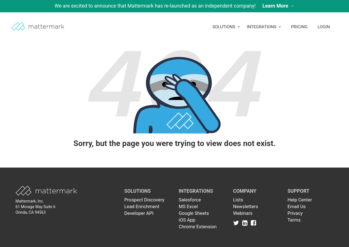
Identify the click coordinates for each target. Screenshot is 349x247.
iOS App (187, 220)
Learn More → (279, 6)
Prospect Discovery (144, 200)
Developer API (139, 213)
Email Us (297, 206)
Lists (238, 200)
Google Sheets (194, 213)
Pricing (299, 26)
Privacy (295, 213)
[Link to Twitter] (237, 222)
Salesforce (190, 200)
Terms (294, 220)
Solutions (226, 26)
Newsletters (245, 206)
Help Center (300, 200)
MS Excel (188, 206)
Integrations (264, 26)
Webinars (243, 213)
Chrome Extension (198, 226)
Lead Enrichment (142, 206)
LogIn (323, 26)
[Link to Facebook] (253, 222)
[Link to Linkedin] (246, 222)
